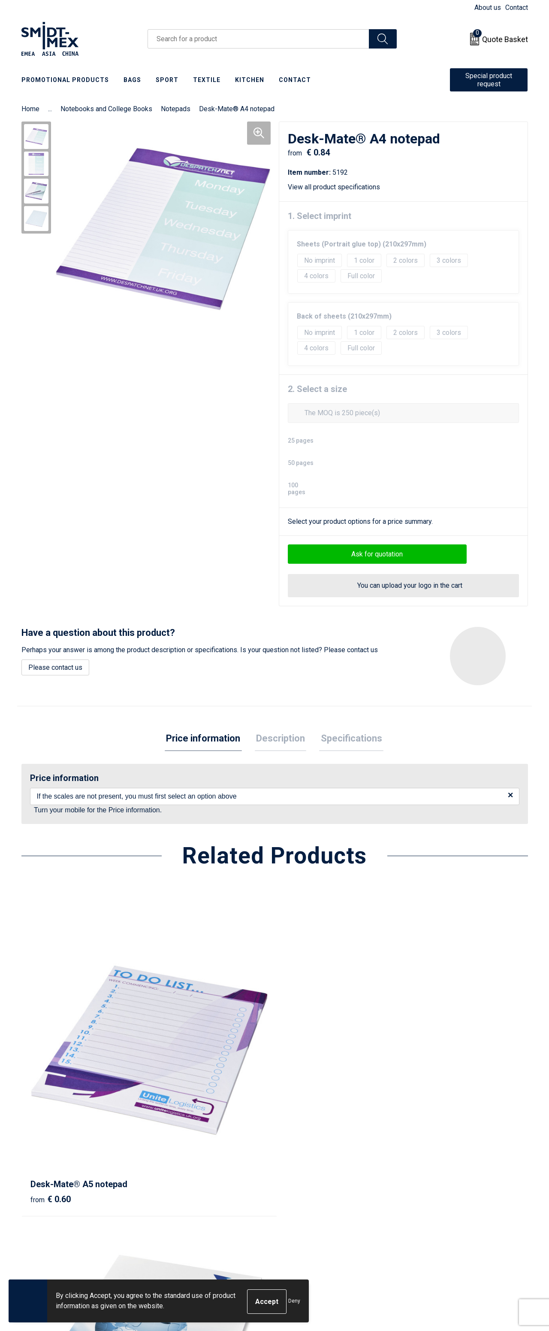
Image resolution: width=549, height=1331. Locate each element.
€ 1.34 (177, 1084)
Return (295, 1177)
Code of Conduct (435, 1203)
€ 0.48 (304, 1071)
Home (30, 109)
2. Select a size (317, 389)
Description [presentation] (280, 739)
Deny (294, 1302)
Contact (516, 7)
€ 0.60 (50, 1071)
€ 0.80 (430, 1084)
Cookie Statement (437, 1177)
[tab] (206, 739)
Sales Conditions (436, 1164)
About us (487, 7)
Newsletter (176, 1177)
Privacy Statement (437, 1190)
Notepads (175, 109)
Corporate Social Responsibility (457, 1216)
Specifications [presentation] (348, 739)
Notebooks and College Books (106, 109)
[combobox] (258, 39)
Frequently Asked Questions (202, 1190)
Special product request (488, 80)
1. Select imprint (319, 216)
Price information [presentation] (206, 739)
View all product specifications (337, 187)
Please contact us (55, 667)
